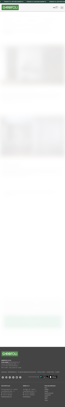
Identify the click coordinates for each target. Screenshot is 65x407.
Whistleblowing (12, 372)
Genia (46, 391)
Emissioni (4, 372)
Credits (57, 372)
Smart (46, 396)
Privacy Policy (41, 372)
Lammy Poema (49, 393)
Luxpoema (48, 395)
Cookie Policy (50, 372)
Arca (46, 387)
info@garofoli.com (6, 396)
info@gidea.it (26, 396)
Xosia (46, 400)
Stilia (46, 398)
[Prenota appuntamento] (32, 1)
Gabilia (46, 389)
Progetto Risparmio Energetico (27, 372)
